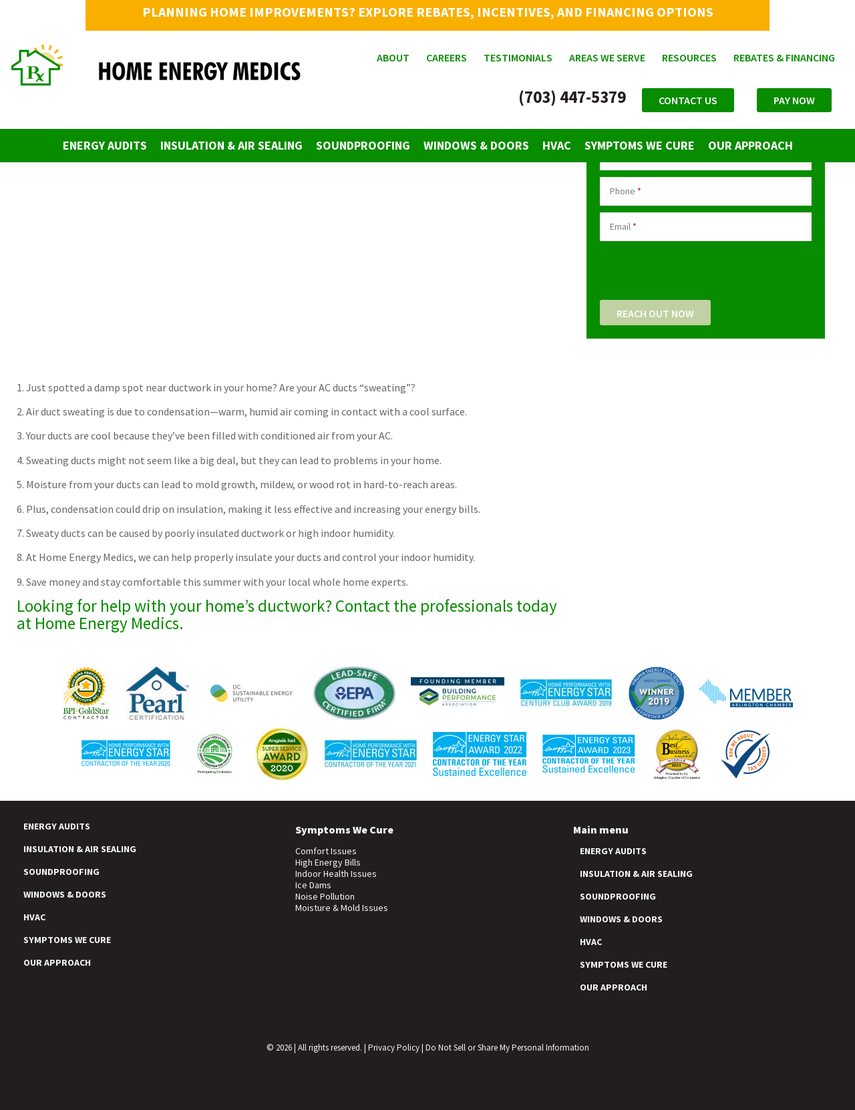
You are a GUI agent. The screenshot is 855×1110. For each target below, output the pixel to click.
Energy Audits (105, 145)
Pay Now (794, 100)
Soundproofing (363, 145)
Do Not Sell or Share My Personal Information (507, 1047)
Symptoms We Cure (639, 145)
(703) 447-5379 (572, 97)
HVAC (556, 145)
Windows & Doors (476, 145)
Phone (625, 191)
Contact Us (688, 100)
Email (623, 226)
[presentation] (701, 267)
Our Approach (750, 145)
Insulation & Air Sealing (231, 145)
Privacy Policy (393, 1047)
